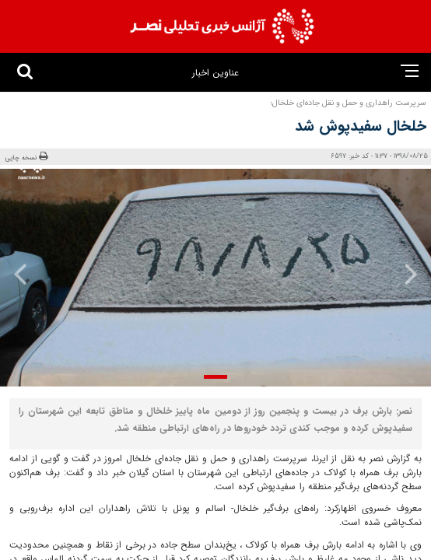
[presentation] (398, 273)
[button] (215, 377)
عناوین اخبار (215, 72)
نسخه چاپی (26, 157)
